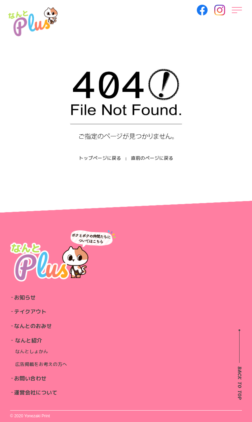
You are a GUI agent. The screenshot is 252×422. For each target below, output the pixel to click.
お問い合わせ (30, 378)
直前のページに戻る (152, 158)
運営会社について (35, 392)
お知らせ (25, 297)
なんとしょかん (31, 351)
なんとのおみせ (33, 326)
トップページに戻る (100, 158)
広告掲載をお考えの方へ (41, 364)
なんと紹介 (28, 340)
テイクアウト (30, 311)
